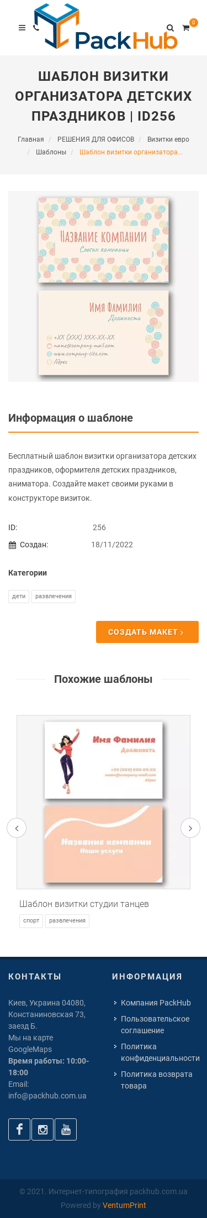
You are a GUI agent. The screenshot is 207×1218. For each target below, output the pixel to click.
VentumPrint (124, 1205)
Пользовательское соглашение (155, 1024)
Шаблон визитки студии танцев (84, 904)
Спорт (31, 920)
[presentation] (16, 828)
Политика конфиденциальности (160, 1052)
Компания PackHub (156, 1002)
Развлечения (53, 596)
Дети (18, 596)
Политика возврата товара (157, 1080)
